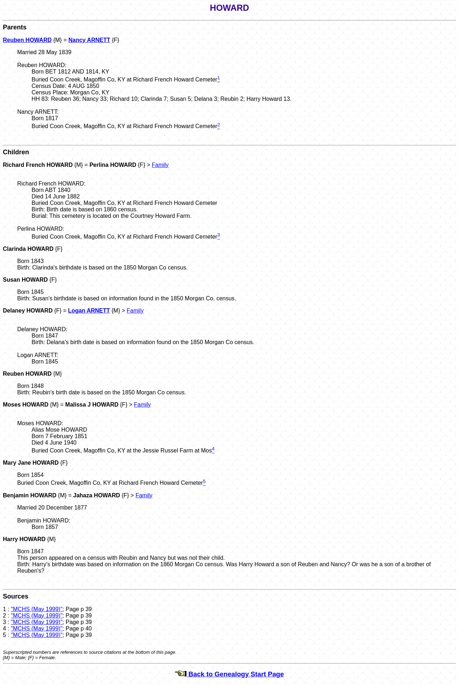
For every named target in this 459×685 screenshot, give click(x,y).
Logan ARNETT (89, 311)
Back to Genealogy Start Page (229, 674)
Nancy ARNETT (89, 40)
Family (160, 165)
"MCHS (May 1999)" (36, 609)
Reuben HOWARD (27, 40)
